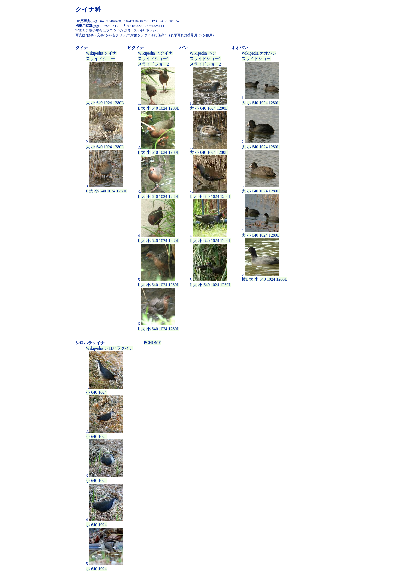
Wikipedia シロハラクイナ (109, 348)
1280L (118, 103)
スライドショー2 (153, 64)
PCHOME (152, 342)
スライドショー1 (153, 58)
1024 (108, 103)
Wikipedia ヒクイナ (155, 53)
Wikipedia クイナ (101, 53)
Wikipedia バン (203, 53)
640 (99, 103)
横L (245, 279)
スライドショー (100, 58)
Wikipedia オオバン (259, 53)
